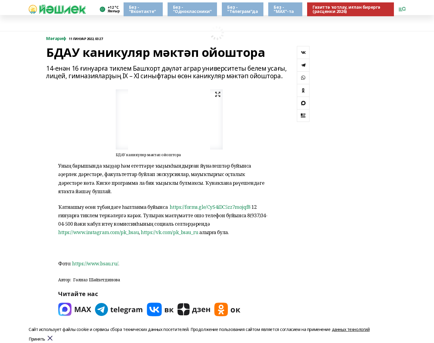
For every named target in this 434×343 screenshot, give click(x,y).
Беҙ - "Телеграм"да (242, 9)
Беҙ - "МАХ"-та (284, 9)
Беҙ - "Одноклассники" (192, 9)
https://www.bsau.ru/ (95, 263)
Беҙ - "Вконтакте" (142, 9)
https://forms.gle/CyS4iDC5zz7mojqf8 (210, 207)
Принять (37, 339)
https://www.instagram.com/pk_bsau (98, 232)
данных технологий (351, 329)
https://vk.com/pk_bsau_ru (169, 232)
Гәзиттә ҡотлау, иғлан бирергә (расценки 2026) (346, 9)
